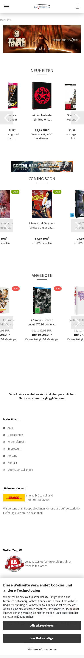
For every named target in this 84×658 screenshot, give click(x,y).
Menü (6, 6)
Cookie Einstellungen (20, 470)
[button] (9, 39)
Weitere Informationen (42, 649)
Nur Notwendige (42, 638)
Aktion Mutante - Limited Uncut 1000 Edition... (42, 117)
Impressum (14, 449)
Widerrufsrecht (16, 442)
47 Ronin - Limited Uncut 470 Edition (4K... (42, 321)
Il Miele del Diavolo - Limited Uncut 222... (41, 225)
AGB (10, 428)
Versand (59, 398)
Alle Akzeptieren (42, 625)
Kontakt (12, 463)
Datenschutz (15, 435)
